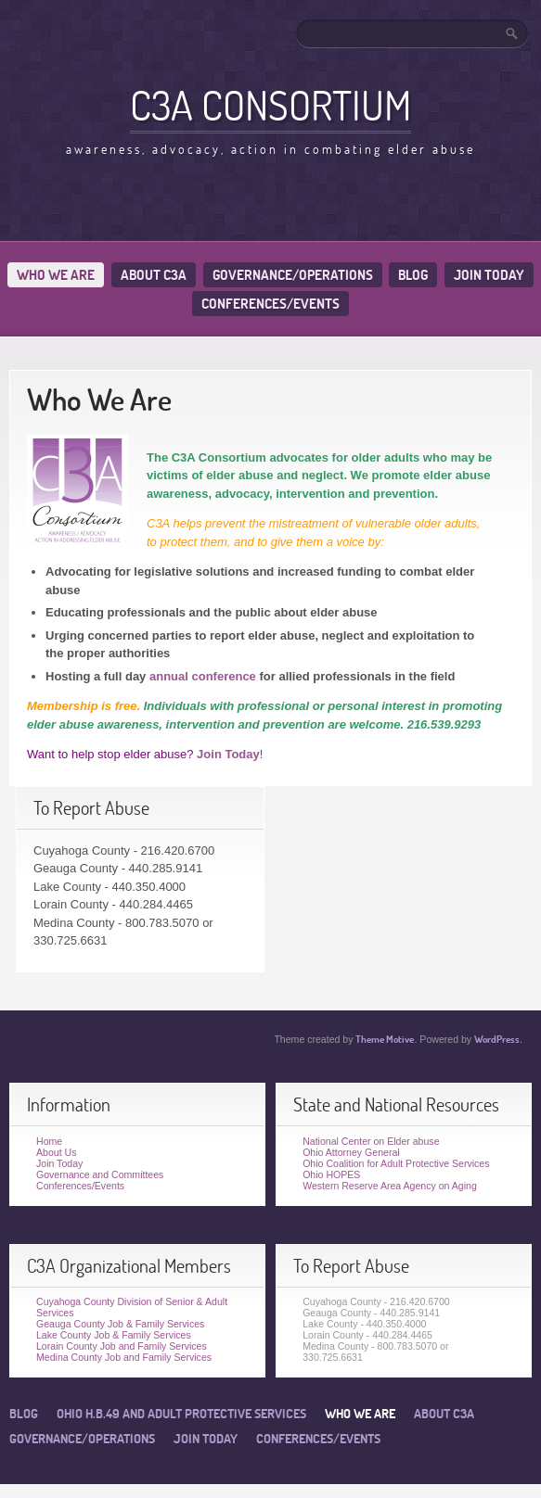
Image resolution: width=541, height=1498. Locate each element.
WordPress (497, 1039)
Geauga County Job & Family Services (120, 1323)
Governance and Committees (99, 1174)
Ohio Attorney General (351, 1152)
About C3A (154, 275)
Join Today (489, 275)
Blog (413, 275)
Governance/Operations (293, 275)
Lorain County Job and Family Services (121, 1346)
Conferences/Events (270, 303)
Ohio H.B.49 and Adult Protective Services (181, 1413)
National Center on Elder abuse (371, 1141)
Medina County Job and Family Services (124, 1357)
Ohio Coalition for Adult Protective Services (396, 1163)
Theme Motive (384, 1039)
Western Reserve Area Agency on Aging (390, 1185)
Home (49, 1141)
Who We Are (56, 275)
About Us (56, 1152)
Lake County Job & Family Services (113, 1334)
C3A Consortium (270, 105)
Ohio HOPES (331, 1174)
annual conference (202, 676)
